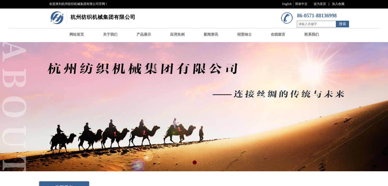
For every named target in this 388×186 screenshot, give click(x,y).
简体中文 (301, 4)
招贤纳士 (244, 34)
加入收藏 (338, 4)
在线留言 (278, 34)
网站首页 (76, 34)
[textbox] (316, 24)
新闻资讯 (211, 34)
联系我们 (311, 34)
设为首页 (320, 4)
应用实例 (177, 34)
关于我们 (110, 34)
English (287, 4)
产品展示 (144, 34)
